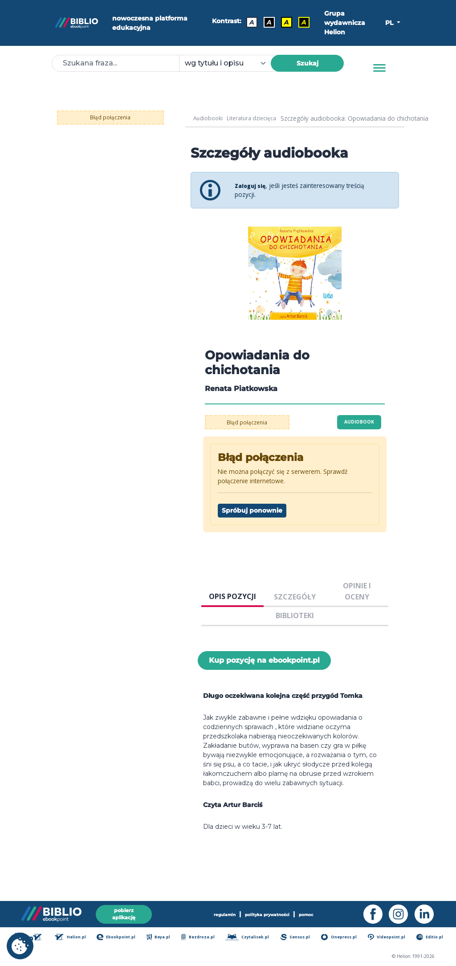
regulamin (220, 913)
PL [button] (390, 23)
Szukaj (307, 63)
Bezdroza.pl (199, 938)
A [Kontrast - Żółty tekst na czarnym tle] (300, 21)
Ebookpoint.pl (119, 938)
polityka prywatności (266, 913)
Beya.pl (161, 938)
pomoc (309, 913)
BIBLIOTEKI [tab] (295, 615)
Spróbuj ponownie (252, 510)
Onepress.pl (341, 938)
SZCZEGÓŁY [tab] (295, 597)
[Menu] (379, 68)
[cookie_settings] (20, 946)
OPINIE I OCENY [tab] (357, 591)
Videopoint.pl (389, 938)
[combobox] (230, 63)
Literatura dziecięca (257, 118)
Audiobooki (209, 118)
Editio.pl (432, 938)
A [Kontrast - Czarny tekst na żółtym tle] (283, 21)
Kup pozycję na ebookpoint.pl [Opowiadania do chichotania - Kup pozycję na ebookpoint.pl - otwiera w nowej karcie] (264, 660)
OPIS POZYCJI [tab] (232, 596)
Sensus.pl (297, 938)
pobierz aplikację (123, 912)
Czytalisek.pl (249, 938)
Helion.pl (73, 938)
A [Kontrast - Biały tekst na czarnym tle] (266, 21)
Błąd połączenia (110, 117)
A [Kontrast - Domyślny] (248, 21)
